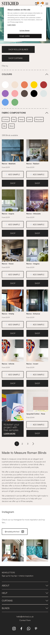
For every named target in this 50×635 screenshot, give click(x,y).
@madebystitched (15, 531)
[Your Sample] (36, 3)
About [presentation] (25, 585)
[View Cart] (41, 3)
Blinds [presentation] (25, 608)
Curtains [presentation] (25, 600)
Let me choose (25, 30)
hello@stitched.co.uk (25, 616)
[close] (41, 6)
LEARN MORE (9, 433)
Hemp (21, 119)
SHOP (12, 183)
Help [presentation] (25, 593)
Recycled (39, 119)
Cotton (5, 119)
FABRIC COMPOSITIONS (14, 112)
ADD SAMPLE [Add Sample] (13, 174)
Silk (4, 126)
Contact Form (25, 620)
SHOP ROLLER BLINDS (18, 49)
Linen (30, 119)
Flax (13, 119)
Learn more (12, 25)
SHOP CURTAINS (15, 58)
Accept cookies (24, 36)
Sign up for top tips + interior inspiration (17, 576)
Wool (11, 126)
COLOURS (7, 74)
